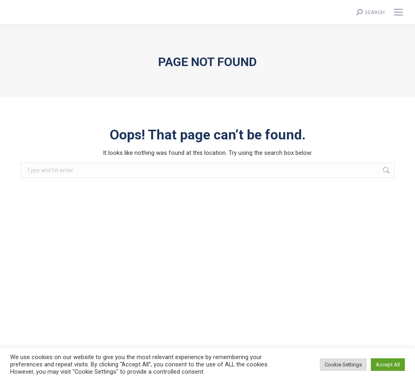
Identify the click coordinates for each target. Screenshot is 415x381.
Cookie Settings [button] (343, 365)
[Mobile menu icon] (398, 12)
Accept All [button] (388, 365)
